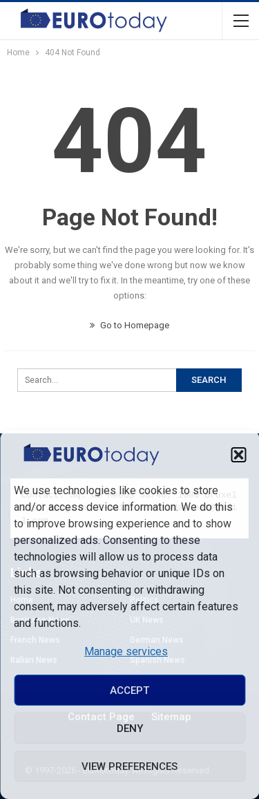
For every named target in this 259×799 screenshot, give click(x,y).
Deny (130, 728)
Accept (129, 690)
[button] (238, 455)
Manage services (126, 651)
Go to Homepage (129, 325)
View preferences (129, 766)
